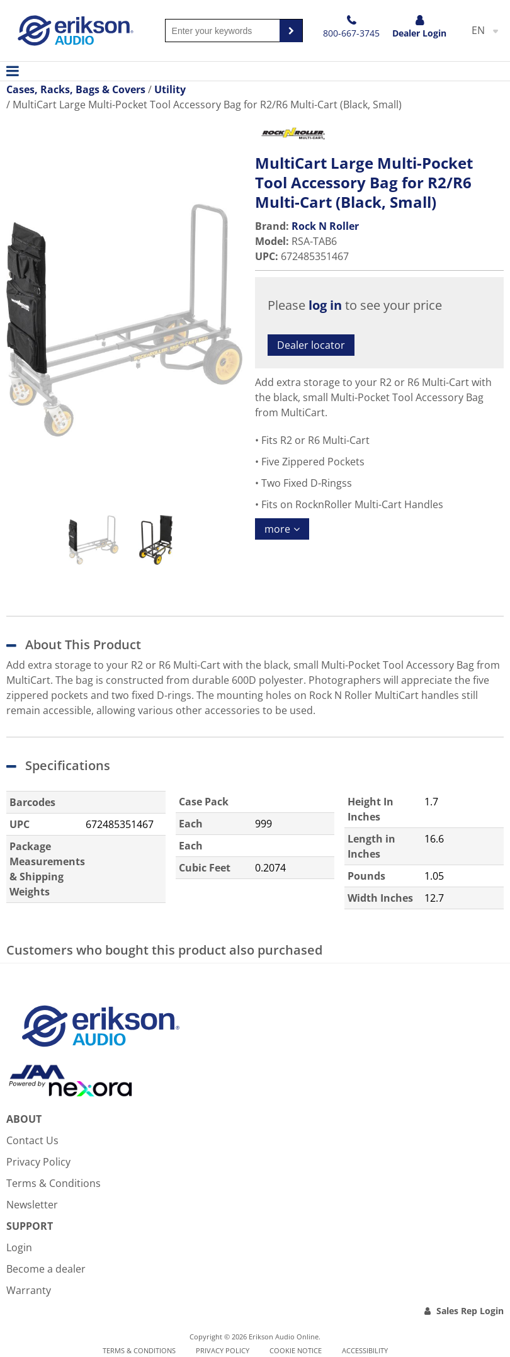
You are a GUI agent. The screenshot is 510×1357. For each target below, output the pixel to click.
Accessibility (365, 1350)
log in (325, 305)
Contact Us (32, 1140)
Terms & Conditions (53, 1183)
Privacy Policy (38, 1162)
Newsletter (32, 1205)
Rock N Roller (325, 226)
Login (19, 1247)
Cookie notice (295, 1350)
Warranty (28, 1290)
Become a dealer (46, 1269)
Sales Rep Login (470, 1311)
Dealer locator (311, 345)
